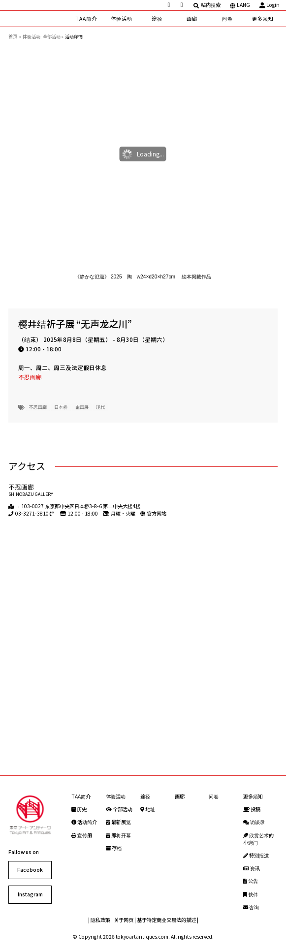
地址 (147, 809)
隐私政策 (100, 919)
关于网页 (123, 919)
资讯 (251, 868)
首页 (12, 36)
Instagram (30, 894)
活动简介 (84, 822)
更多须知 (263, 18)
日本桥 (60, 407)
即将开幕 (118, 835)
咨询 (251, 907)
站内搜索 (207, 4)
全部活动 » (53, 36)
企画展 (82, 407)
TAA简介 (86, 18)
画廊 (192, 18)
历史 (79, 809)
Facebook (30, 869)
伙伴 (250, 894)
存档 (114, 848)
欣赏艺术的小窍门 (258, 838)
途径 (157, 18)
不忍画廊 (30, 377)
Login (269, 5)
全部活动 (119, 809)
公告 (250, 881)
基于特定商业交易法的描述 (166, 919)
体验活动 (121, 18)
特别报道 (256, 855)
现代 (100, 407)
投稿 (251, 809)
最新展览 (118, 822)
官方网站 (156, 513)
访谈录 (254, 822)
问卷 (227, 18)
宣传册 (81, 835)
